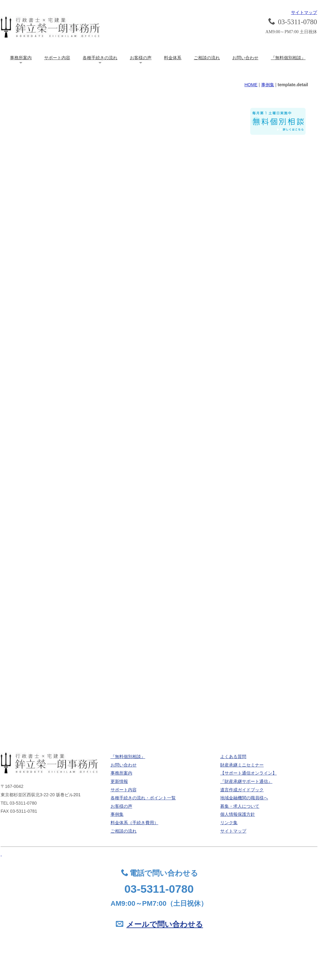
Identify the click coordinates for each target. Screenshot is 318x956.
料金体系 (172, 57)
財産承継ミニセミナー (242, 764)
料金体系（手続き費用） (134, 822)
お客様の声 (141, 57)
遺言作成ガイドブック (242, 789)
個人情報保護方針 (237, 814)
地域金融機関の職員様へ (244, 797)
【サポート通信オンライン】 (248, 773)
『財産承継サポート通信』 (246, 781)
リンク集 (229, 822)
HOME (250, 84)
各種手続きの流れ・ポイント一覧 (143, 797)
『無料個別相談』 (288, 57)
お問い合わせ (245, 57)
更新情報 (119, 781)
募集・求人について (239, 806)
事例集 (267, 84)
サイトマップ (304, 12)
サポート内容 (57, 57)
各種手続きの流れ (100, 57)
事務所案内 (21, 57)
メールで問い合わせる (164, 924)
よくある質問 (233, 756)
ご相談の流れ (207, 57)
